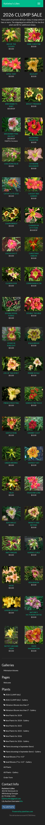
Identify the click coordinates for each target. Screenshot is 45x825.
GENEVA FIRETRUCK (34, 403)
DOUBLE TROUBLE (33, 313)
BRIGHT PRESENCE (33, 104)
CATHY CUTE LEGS (11, 194)
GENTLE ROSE (11, 433)
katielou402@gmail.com (11, 798)
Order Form (8, 777)
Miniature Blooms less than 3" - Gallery (20, 710)
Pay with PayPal (8, 807)
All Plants (7, 767)
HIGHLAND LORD (33, 493)
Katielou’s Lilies (12, 3)
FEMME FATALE (34, 373)
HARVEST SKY (33, 463)
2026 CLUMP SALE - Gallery (16, 700)
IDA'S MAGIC (11, 523)
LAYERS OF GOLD (11, 610)
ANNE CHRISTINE (34, 44)
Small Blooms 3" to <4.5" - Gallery (18, 762)
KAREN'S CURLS (34, 553)
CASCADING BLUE (11, 164)
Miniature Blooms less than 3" (16, 705)
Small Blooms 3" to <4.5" (14, 757)
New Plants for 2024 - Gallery (16, 720)
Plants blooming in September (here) (19, 746)
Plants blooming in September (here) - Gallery (22, 752)
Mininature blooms (11, 670)
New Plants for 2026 (13, 736)
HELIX (11, 493)
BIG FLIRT (34, 74)
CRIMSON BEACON (33, 283)
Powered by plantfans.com (22, 811)
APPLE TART (11, 74)
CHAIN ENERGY (11, 223)
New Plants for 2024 (13, 715)
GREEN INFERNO (11, 463)
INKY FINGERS (11, 553)
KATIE (11, 586)
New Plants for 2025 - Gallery (16, 731)
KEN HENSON (33, 582)
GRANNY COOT (34, 433)
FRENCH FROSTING (11, 403)
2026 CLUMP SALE (12, 695)
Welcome (7, 683)
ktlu (21, 801)
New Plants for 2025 (13, 726)
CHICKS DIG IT (11, 253)
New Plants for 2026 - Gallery (16, 741)
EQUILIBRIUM (33, 343)
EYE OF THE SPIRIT (11, 373)
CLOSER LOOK (11, 283)
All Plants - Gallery (11, 772)
